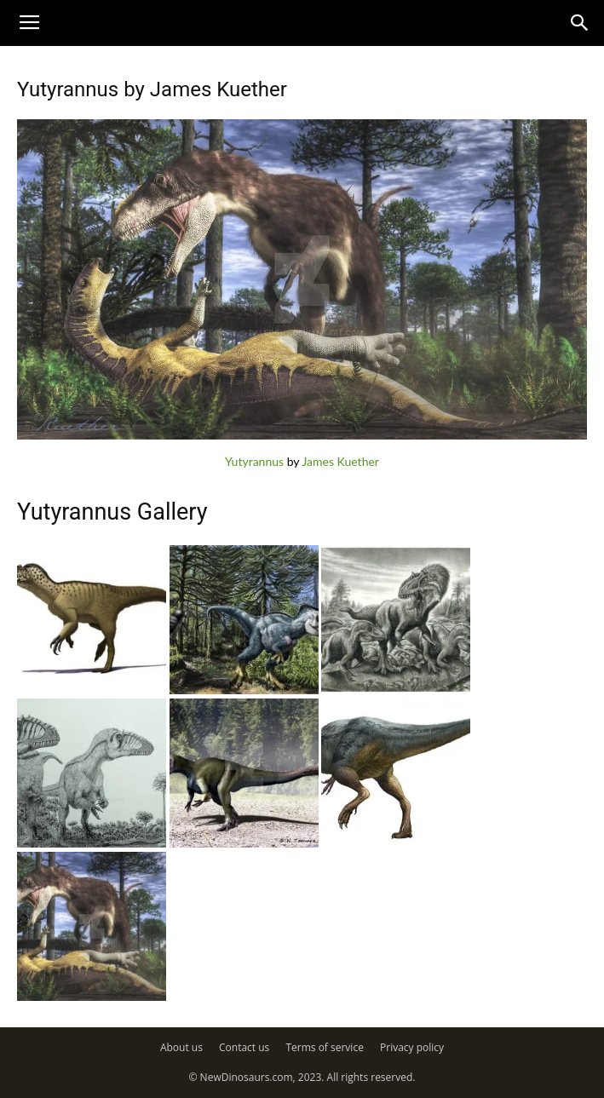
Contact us (244, 1047)
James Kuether (340, 461)
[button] (580, 23)
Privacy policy (412, 1047)
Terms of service (324, 1047)
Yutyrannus (254, 461)
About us (181, 1047)
